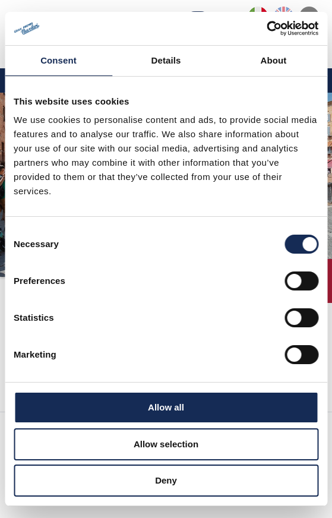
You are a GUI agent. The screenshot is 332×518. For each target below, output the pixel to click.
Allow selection (166, 444)
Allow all (166, 407)
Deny (166, 480)
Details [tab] (166, 60)
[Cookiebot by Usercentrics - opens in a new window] (266, 28)
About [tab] (274, 60)
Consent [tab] (58, 60)
